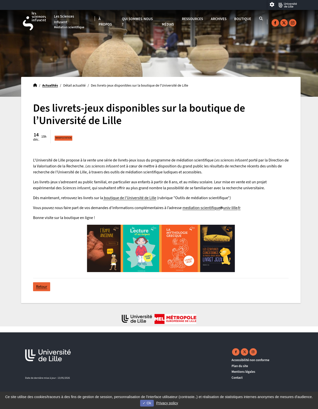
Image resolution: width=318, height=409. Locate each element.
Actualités (50, 85)
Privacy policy (167, 403)
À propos (105, 21)
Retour (41, 286)
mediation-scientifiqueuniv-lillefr (211, 208)
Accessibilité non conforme (250, 360)
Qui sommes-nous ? (137, 21)
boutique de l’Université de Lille (129, 198)
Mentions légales (243, 371)
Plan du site (240, 366)
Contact (237, 377)
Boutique (242, 19)
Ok (147, 403)
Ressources (192, 19)
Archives (219, 19)
